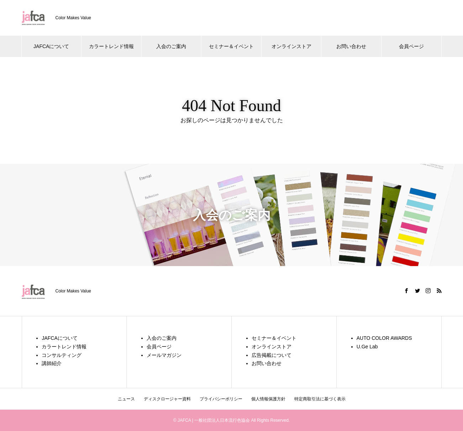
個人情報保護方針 (268, 398)
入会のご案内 (171, 46)
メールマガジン (164, 355)
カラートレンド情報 (111, 46)
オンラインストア (291, 46)
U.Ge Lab (367, 346)
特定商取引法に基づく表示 (320, 398)
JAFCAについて (51, 46)
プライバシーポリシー (221, 398)
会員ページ (411, 46)
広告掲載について (271, 355)
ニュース (126, 398)
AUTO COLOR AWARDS (384, 338)
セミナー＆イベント (231, 46)
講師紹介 (52, 363)
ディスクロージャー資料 (167, 398)
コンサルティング (61, 355)
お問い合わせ (351, 46)
